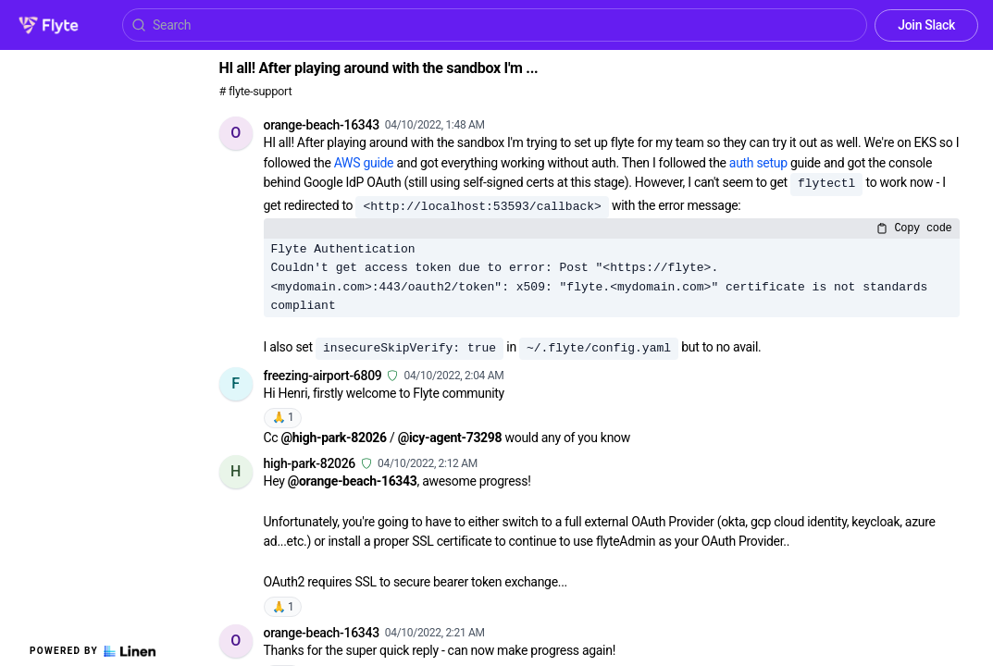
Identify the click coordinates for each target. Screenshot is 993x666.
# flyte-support (255, 91)
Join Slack (926, 25)
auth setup (758, 162)
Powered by (92, 651)
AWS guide (363, 162)
